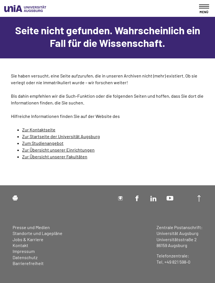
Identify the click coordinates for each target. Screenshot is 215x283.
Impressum (24, 251)
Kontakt (20, 245)
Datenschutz (25, 257)
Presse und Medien (31, 227)
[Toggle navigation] (204, 9)
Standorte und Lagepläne (37, 233)
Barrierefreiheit (28, 263)
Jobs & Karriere (28, 239)
